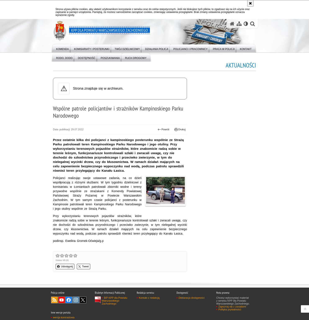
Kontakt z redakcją (149, 297)
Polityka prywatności (229, 309)
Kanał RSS (54, 300)
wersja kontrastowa (64, 317)
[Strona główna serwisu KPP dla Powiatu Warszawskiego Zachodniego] (232, 23)
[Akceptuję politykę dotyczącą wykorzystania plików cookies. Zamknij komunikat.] (250, 3)
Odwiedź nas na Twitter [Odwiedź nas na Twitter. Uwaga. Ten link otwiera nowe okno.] (83, 300)
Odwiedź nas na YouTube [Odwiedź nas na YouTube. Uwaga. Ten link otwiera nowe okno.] (61, 300)
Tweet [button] (83, 266)
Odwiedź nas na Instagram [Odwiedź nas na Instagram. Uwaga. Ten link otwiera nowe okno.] (75, 300)
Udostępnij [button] (65, 266)
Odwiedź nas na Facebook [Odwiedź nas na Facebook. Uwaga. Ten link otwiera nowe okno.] (68, 300)
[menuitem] (62, 48)
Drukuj (179, 129)
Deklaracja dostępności (192, 297)
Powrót (163, 129)
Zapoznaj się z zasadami (232, 306)
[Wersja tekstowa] (246, 23)
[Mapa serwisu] (239, 23)
